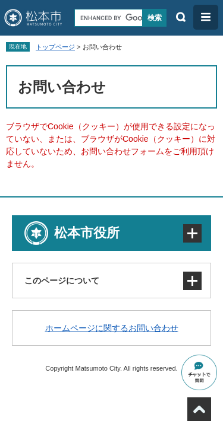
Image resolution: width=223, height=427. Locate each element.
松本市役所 (87, 232)
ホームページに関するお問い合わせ (111, 328)
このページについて (61, 280)
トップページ (55, 46)
